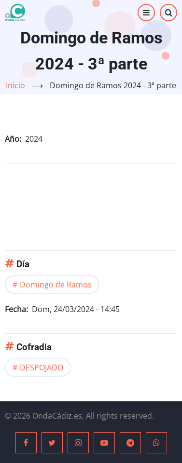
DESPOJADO (41, 367)
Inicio (15, 85)
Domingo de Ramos (56, 284)
